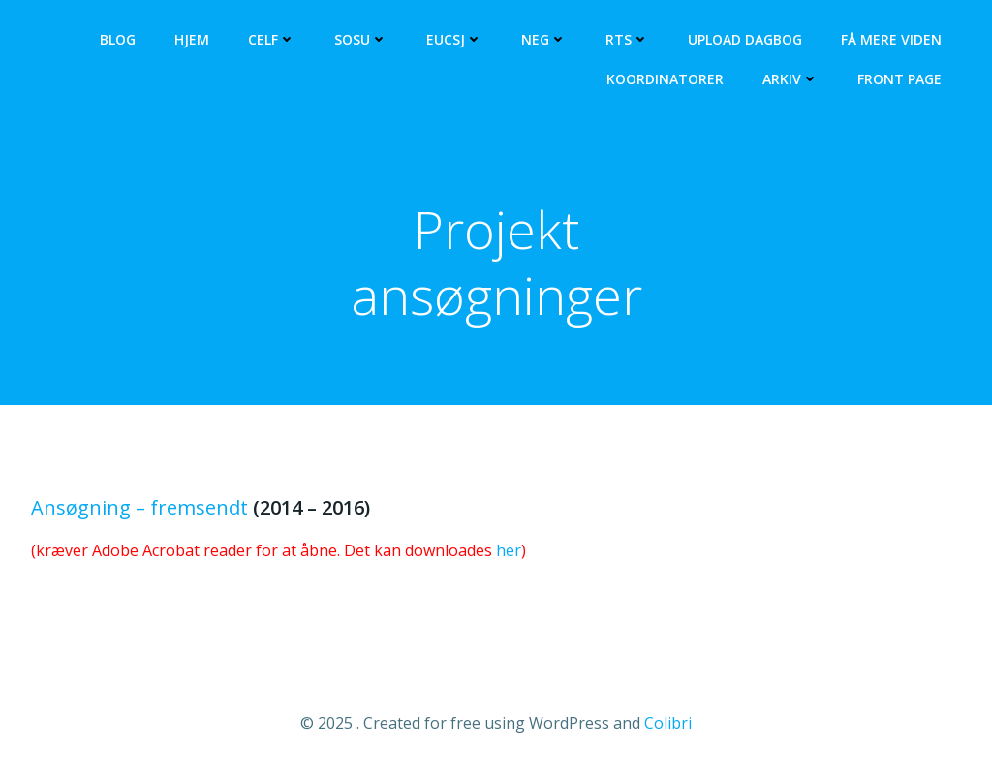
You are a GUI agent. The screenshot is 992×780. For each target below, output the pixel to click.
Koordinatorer (665, 79)
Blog (118, 39)
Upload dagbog (745, 39)
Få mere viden (891, 39)
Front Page (899, 79)
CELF (271, 39)
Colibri (668, 722)
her (508, 550)
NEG (544, 39)
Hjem (191, 39)
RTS (627, 39)
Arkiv (790, 79)
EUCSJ (454, 39)
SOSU (361, 39)
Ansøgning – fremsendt (139, 507)
